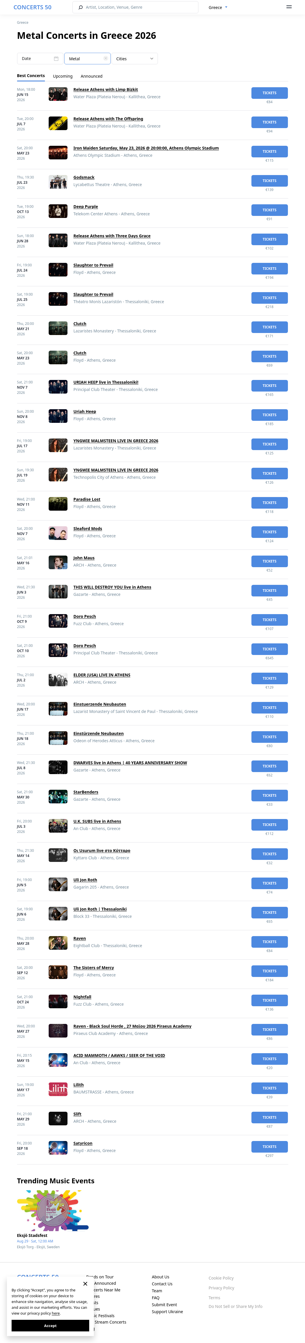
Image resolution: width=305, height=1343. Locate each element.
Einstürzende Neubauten (99, 733)
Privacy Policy (221, 1288)
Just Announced (101, 1283)
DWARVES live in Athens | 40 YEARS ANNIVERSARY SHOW (130, 762)
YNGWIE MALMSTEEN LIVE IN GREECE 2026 (116, 440)
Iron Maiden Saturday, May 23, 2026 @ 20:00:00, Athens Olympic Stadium (146, 148)
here (56, 1313)
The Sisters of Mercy (94, 967)
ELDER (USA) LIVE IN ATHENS (102, 675)
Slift (78, 1114)
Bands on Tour (100, 1277)
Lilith (79, 1084)
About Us (160, 1277)
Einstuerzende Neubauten (100, 704)
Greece (23, 22)
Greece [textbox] (215, 7)
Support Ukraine (167, 1311)
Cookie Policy (221, 1278)
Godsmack (84, 177)
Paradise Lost (87, 499)
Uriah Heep (85, 411)
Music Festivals (100, 1315)
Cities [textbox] (121, 58)
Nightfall (83, 997)
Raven (80, 938)
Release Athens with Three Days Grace (112, 236)
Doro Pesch (85, 616)
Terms (214, 1297)
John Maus (84, 558)
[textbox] (87, 59)
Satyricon (83, 1143)
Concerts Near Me (103, 1290)
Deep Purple (86, 206)
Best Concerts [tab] (31, 75)
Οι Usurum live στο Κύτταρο (102, 850)
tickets (270, 92)
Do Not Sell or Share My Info (235, 1306)
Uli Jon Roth (85, 879)
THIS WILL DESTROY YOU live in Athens (112, 587)
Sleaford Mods (88, 528)
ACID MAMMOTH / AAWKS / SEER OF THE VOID (119, 1055)
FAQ (156, 1297)
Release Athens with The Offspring (108, 118)
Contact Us (162, 1283)
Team (157, 1290)
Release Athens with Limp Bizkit (106, 89)
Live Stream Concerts (106, 1322)
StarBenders (86, 792)
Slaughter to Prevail (94, 265)
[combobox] (218, 7)
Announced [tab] (92, 76)
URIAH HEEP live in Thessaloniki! (106, 382)
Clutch (80, 323)
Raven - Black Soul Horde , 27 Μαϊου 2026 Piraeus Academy (132, 1026)
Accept (50, 1325)
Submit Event (164, 1304)
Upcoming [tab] (63, 76)
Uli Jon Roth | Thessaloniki (100, 909)
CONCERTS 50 (33, 7)
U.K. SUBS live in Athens (97, 821)
